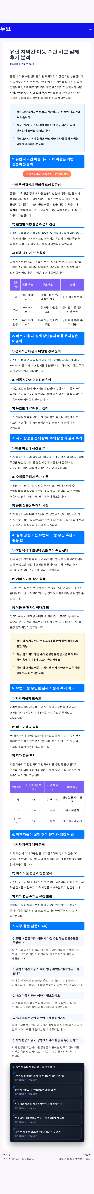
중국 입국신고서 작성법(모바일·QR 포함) (35, 1089)
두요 (5, 29)
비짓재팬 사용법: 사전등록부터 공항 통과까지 (38, 1103)
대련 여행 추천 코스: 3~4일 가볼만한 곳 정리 (38, 1131)
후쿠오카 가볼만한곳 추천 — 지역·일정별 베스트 (39, 1117)
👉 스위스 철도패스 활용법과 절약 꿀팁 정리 (47, 174)
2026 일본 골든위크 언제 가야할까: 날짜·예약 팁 (39, 1075)
